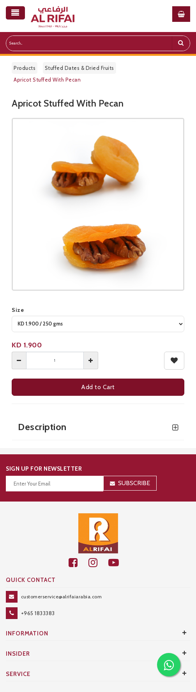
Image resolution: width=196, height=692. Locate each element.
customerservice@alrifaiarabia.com (61, 596)
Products (24, 68)
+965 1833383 (38, 613)
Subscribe (134, 483)
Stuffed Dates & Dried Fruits (79, 68)
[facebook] (78, 562)
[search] (181, 43)
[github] (98, 562)
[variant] (98, 324)
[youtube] (117, 562)
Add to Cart (98, 387)
